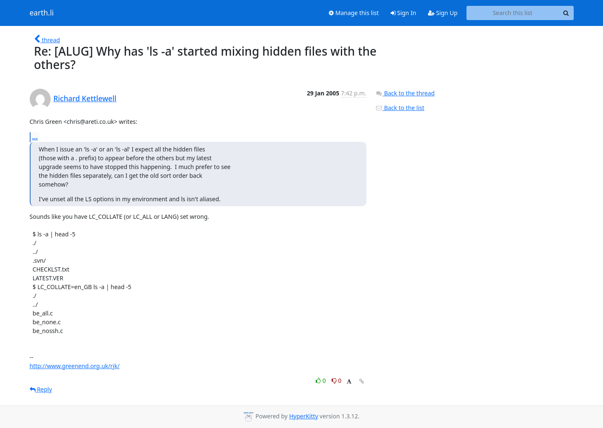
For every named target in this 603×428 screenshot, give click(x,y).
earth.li (42, 13)
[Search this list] (512, 13)
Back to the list (400, 108)
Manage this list (354, 13)
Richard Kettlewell (85, 98)
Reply (41, 389)
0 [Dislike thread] (337, 380)
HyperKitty (303, 416)
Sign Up (443, 13)
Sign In (403, 13)
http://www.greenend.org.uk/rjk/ (75, 366)
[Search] (566, 13)
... (35, 136)
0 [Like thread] (321, 380)
